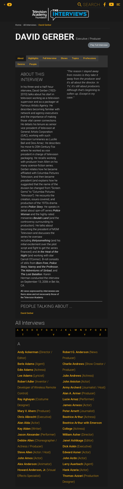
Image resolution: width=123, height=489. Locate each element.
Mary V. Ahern (33, 411)
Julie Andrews (78, 375)
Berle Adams (31, 364)
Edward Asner (77, 452)
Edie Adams (31, 369)
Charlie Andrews (84, 366)
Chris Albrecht (34, 417)
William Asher (78, 434)
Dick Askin (77, 446)
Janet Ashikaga (78, 440)
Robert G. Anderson (80, 355)
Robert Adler (36, 387)
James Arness (77, 405)
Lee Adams (30, 375)
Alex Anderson (34, 464)
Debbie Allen (37, 443)
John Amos (29, 458)
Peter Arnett (79, 411)
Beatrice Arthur (79, 417)
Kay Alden (29, 428)
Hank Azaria (75, 470)
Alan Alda (28, 422)
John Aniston (76, 381)
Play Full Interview (99, 45)
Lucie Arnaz (78, 399)
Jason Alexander (36, 434)
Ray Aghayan (32, 402)
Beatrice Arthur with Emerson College (82, 425)
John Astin (75, 458)
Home (18, 25)
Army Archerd (84, 387)
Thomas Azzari (81, 478)
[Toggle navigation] (118, 4)
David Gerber (45, 25)
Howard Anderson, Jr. (36, 472)
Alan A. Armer (79, 393)
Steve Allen (34, 452)
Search (91, 4)
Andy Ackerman (34, 355)
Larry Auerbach (78, 464)
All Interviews (29, 25)
